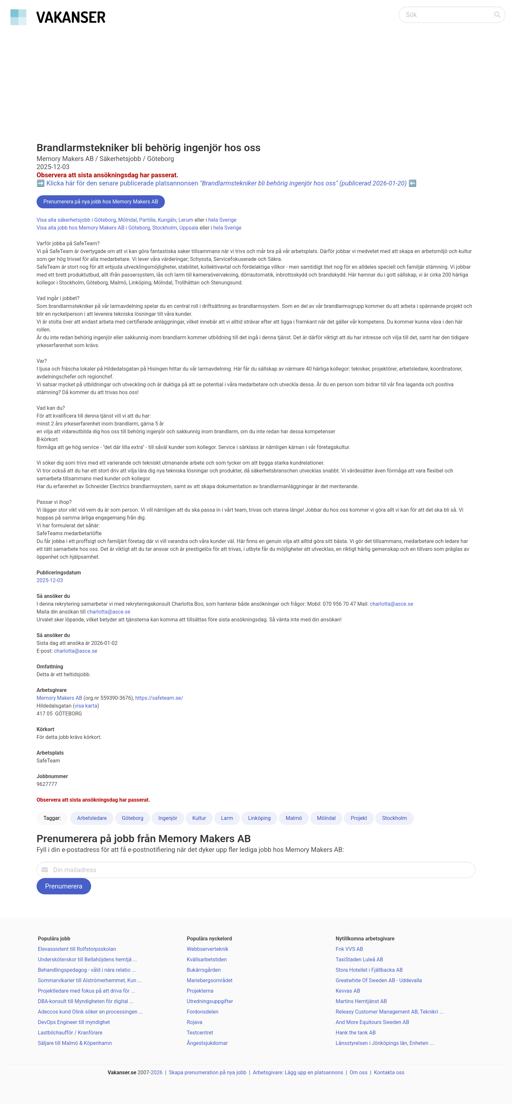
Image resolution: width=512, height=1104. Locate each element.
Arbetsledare (92, 818)
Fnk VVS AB (349, 949)
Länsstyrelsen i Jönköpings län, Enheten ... (385, 1043)
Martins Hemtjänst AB (361, 1001)
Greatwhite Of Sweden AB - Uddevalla (379, 980)
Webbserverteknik (207, 949)
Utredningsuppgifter (210, 1001)
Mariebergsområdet (209, 980)
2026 (157, 1072)
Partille (147, 220)
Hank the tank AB (356, 1033)
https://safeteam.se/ (159, 698)
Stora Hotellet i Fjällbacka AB (369, 970)
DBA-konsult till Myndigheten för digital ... (86, 1001)
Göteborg (132, 818)
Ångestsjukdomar (207, 1043)
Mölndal (127, 220)
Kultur (199, 818)
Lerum (186, 220)
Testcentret (200, 1033)
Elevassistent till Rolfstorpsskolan (77, 949)
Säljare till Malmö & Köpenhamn (75, 1043)
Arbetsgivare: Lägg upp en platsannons (298, 1072)
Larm (227, 818)
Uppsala (188, 228)
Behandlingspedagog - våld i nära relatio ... (87, 970)
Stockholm (164, 228)
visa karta (85, 706)
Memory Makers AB (59, 698)
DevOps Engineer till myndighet (74, 1022)
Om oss (359, 1072)
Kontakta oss (389, 1072)
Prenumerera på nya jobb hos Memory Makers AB (100, 202)
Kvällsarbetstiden (207, 959)
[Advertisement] (256, 77)
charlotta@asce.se (391, 604)
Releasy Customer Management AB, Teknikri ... (389, 1012)
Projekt (359, 818)
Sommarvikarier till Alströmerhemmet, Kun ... (90, 980)
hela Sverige (222, 220)
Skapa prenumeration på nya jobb (207, 1072)
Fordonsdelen (202, 1012)
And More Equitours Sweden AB (372, 1022)
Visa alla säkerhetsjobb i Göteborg (76, 220)
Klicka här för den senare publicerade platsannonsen (226, 183)
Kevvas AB (348, 991)
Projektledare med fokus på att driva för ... (86, 991)
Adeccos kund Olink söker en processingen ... (90, 1012)
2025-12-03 (50, 580)
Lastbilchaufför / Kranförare (70, 1033)
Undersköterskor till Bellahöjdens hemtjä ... (87, 959)
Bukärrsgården (204, 970)
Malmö (294, 818)
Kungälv (167, 220)
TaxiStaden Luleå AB (359, 959)
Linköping (259, 818)
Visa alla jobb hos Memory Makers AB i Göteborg (93, 228)
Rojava (194, 1022)
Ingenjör (167, 818)
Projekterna (200, 991)
